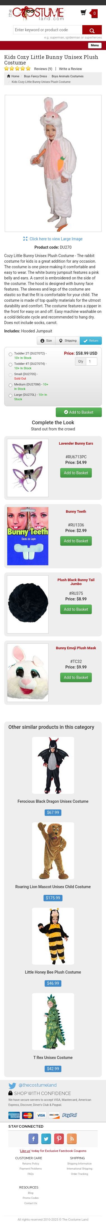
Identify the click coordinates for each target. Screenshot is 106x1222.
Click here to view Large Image (53, 239)
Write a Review (70, 69)
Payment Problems (31, 1168)
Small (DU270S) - (23, 376)
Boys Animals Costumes (68, 76)
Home (13, 76)
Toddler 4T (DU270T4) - (28, 366)
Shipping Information (79, 1163)
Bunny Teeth (76, 511)
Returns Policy (30, 1163)
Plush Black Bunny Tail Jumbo (75, 582)
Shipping (67, 341)
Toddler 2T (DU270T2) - (28, 356)
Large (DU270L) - (28, 397)
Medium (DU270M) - (28, 387)
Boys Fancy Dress (35, 76)
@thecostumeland (38, 1085)
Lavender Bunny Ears (76, 443)
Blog (30, 1192)
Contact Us (30, 1203)
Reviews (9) (43, 69)
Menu (95, 45)
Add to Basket (78, 412)
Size (46, 341)
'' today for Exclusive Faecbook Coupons (53, 1151)
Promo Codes (31, 1197)
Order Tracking (79, 1173)
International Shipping (79, 1168)
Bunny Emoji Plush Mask (76, 648)
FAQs (31, 1173)
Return (90, 341)
